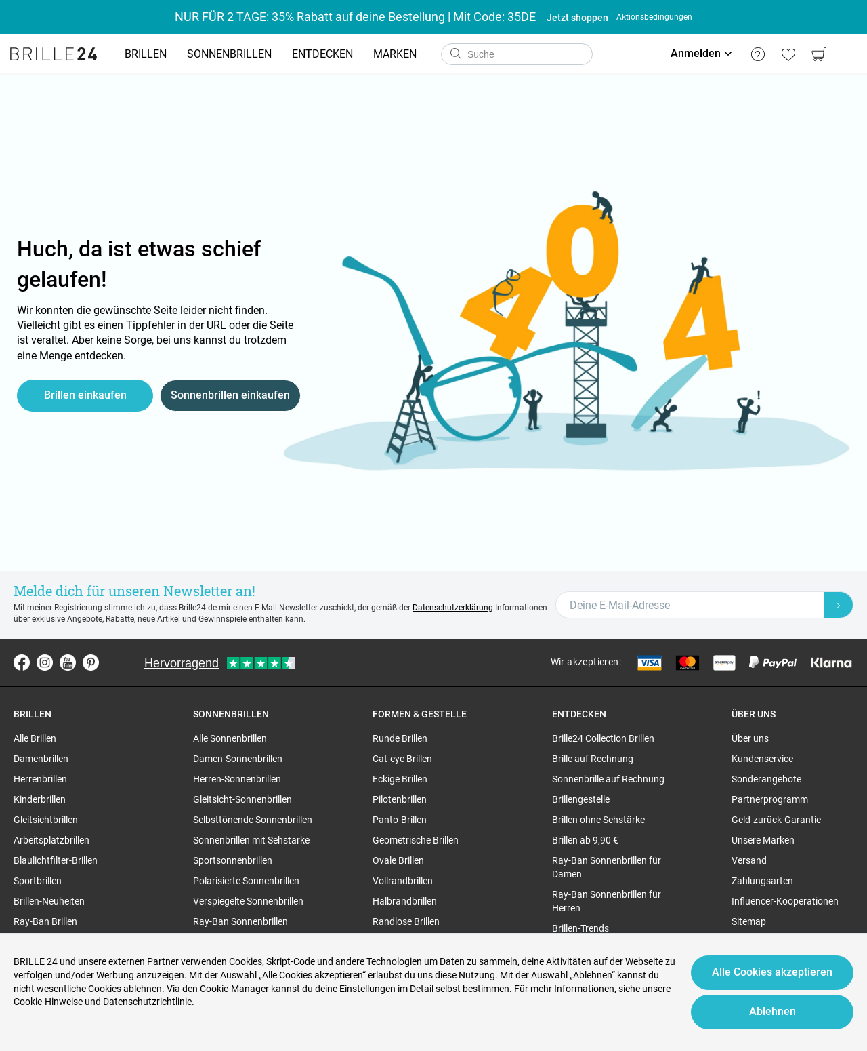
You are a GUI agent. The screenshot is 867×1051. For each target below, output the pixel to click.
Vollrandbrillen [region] (403, 880)
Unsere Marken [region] (763, 840)
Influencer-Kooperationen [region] (785, 901)
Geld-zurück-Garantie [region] (776, 819)
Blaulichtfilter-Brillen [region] (56, 860)
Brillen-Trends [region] (580, 928)
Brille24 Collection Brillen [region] (603, 738)
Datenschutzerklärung (453, 607)
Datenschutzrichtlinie (147, 1001)
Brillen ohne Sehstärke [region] (598, 819)
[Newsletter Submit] (838, 604)
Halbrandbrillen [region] (405, 901)
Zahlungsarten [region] (762, 880)
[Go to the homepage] (53, 54)
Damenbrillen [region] (41, 758)
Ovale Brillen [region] (398, 860)
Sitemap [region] (749, 921)
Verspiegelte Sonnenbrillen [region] (248, 901)
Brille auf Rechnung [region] (592, 758)
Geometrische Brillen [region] (416, 840)
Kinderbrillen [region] (40, 799)
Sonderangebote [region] (766, 779)
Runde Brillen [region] (400, 738)
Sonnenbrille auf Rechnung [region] (608, 779)
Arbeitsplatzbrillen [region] (51, 840)
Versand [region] (749, 860)
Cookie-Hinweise (48, 1001)
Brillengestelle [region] (581, 799)
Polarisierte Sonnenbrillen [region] (246, 880)
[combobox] (517, 54)
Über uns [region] (750, 738)
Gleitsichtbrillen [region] (46, 819)
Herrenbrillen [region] (40, 779)
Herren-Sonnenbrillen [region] (237, 779)
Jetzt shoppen (577, 17)
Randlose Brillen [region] (406, 921)
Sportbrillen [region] (38, 880)
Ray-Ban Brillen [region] (45, 921)
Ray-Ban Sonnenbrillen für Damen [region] (606, 867)
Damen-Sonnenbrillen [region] (237, 758)
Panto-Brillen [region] (400, 819)
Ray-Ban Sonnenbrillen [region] (240, 921)
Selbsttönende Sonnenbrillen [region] (252, 819)
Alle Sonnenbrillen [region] (230, 738)
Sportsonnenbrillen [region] (232, 860)
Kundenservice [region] (762, 758)
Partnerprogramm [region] (770, 799)
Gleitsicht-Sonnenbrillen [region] (242, 799)
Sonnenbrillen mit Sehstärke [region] (251, 840)
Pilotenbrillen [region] (400, 799)
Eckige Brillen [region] (400, 779)
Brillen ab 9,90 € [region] (585, 840)
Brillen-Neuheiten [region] (49, 901)
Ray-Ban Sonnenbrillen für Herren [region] (606, 901)
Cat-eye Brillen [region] (402, 758)
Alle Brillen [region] (35, 738)
